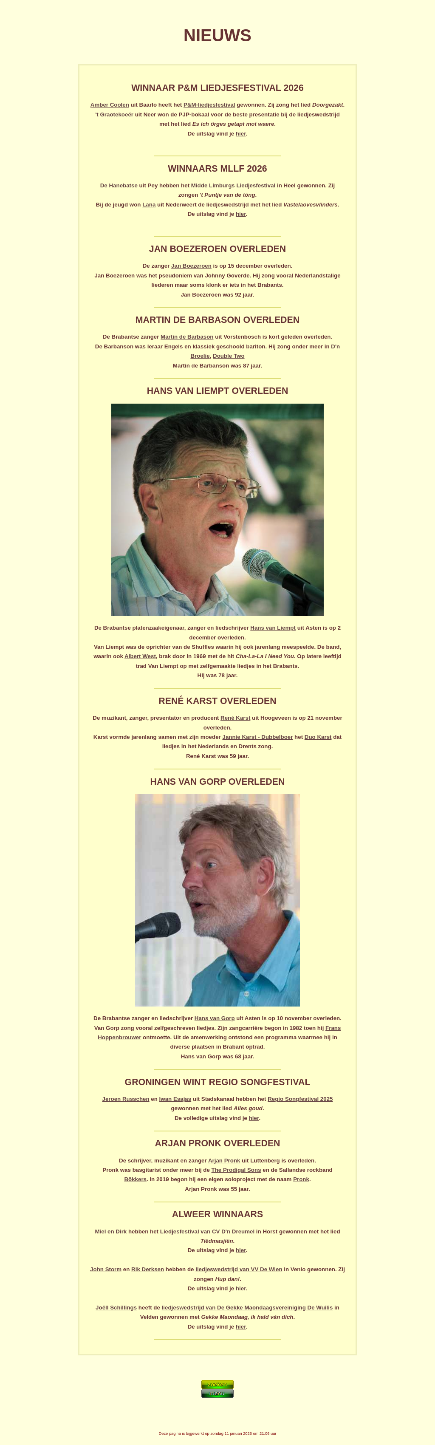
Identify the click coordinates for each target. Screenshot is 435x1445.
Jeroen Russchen (126, 1099)
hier (241, 133)
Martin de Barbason (187, 337)
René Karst (235, 718)
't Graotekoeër (114, 114)
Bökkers (135, 1179)
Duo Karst (318, 737)
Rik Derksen (147, 1269)
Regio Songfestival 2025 (300, 1099)
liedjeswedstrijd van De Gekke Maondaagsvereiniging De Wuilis (247, 1307)
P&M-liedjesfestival (209, 105)
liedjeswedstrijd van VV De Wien (238, 1269)
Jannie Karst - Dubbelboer (257, 737)
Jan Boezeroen (191, 266)
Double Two (229, 356)
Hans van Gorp (215, 1018)
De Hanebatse (119, 185)
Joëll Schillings (116, 1307)
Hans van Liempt (273, 628)
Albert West (140, 656)
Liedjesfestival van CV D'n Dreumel (207, 1231)
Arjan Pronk (224, 1160)
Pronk (301, 1179)
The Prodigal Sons (236, 1170)
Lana (148, 204)
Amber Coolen (109, 105)
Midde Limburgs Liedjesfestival (233, 185)
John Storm (105, 1269)
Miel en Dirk (111, 1231)
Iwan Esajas (175, 1099)
